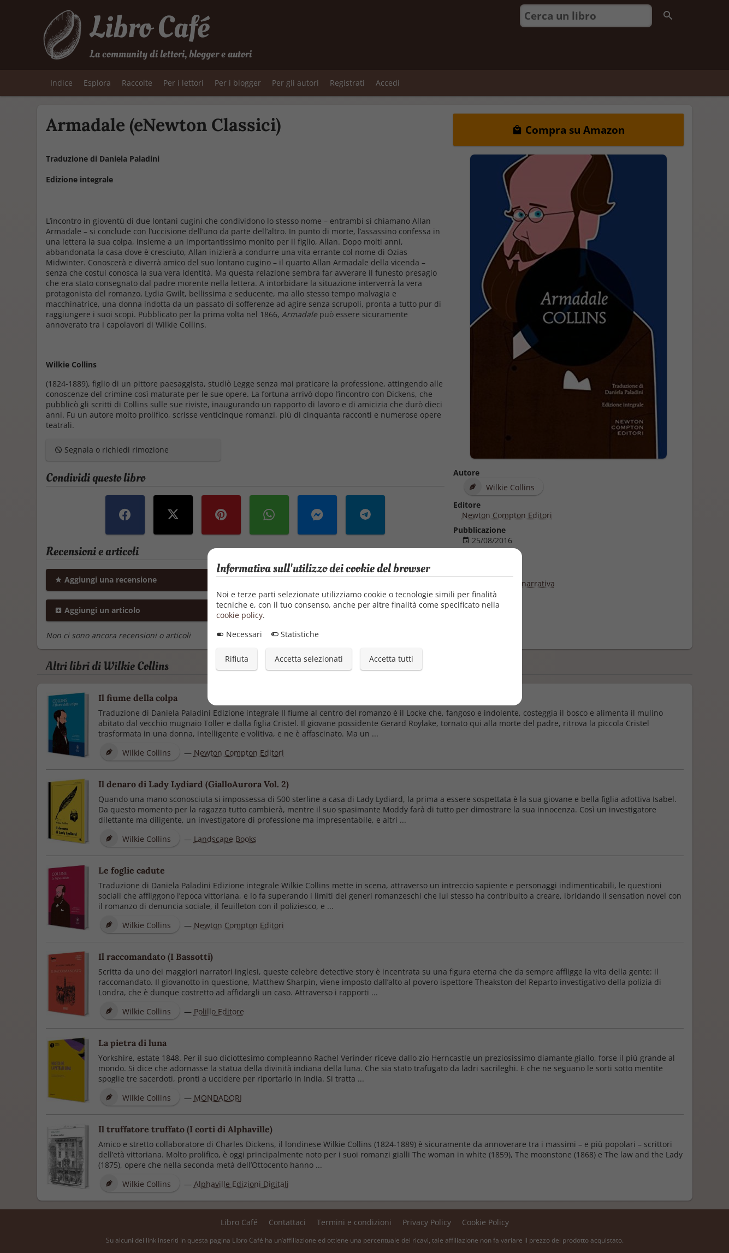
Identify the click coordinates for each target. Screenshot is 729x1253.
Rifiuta (236, 659)
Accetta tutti (391, 659)
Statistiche (295, 634)
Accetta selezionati (309, 659)
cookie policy (239, 615)
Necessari (239, 634)
